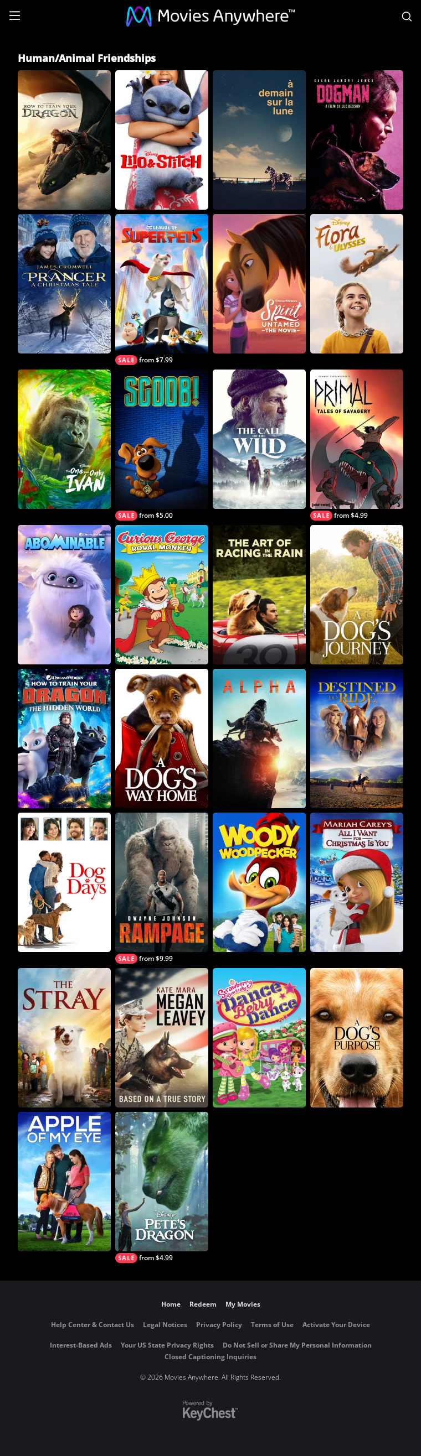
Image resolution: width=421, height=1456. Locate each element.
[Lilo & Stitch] (161, 140)
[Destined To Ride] (356, 738)
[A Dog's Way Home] (161, 738)
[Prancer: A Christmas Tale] (64, 283)
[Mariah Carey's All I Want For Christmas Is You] (356, 882)
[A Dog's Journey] (356, 594)
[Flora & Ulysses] (356, 283)
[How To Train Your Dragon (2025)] (64, 140)
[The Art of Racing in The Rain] (259, 594)
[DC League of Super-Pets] (161, 289)
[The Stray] (64, 1037)
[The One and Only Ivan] (64, 439)
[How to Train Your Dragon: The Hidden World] (64, 738)
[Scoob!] (161, 445)
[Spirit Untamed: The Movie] (259, 283)
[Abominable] (64, 594)
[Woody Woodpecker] (259, 882)
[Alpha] (259, 738)
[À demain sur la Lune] (259, 140)
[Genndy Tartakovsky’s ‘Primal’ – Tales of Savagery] (356, 445)
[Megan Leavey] (161, 1037)
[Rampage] (161, 888)
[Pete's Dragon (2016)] (161, 1187)
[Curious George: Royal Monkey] (161, 594)
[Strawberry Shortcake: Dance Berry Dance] (259, 1037)
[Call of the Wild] (259, 439)
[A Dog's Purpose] (356, 1037)
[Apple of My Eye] (64, 1181)
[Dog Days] (64, 882)
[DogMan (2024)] (356, 140)
